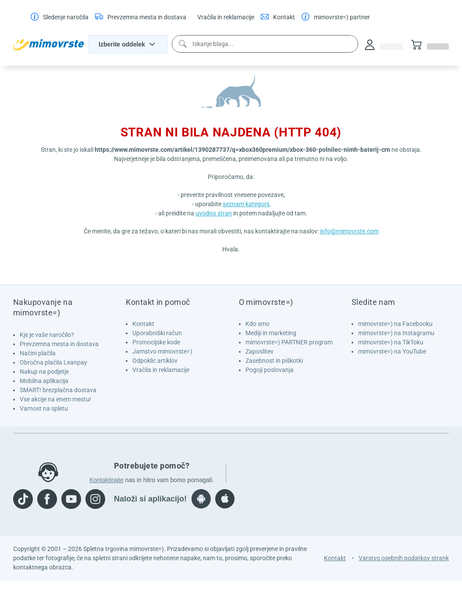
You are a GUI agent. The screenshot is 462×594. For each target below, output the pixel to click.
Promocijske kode (156, 342)
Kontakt (143, 323)
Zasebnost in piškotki (274, 360)
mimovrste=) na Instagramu (396, 332)
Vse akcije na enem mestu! (55, 399)
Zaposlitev (259, 351)
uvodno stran (213, 213)
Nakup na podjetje (44, 371)
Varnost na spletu (44, 408)
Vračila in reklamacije (160, 369)
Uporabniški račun (157, 332)
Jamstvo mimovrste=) (162, 351)
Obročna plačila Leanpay (53, 362)
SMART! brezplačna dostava (58, 390)
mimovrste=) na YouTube (392, 351)
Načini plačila (38, 353)
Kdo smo (257, 323)
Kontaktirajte (106, 479)
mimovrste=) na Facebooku (395, 323)
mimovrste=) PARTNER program (289, 342)
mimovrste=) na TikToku (390, 342)
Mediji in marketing (270, 332)
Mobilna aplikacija (44, 380)
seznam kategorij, (246, 204)
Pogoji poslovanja (269, 369)
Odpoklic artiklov (155, 360)
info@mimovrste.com (349, 231)
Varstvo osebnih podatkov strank (404, 558)
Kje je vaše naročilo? (47, 334)
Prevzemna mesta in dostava (59, 343)
